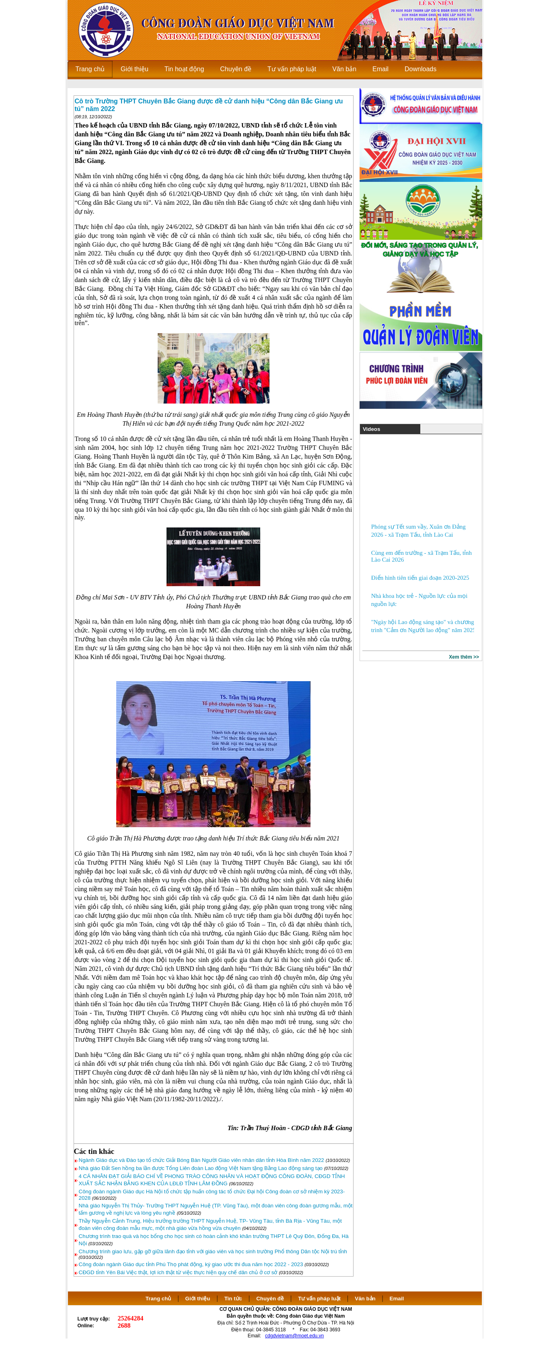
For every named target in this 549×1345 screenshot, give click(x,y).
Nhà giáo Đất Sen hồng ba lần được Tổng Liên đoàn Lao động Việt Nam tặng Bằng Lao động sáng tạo (201, 1168)
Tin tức (233, 1299)
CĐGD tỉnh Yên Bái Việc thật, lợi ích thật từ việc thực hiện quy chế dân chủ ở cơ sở (178, 1272)
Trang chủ (158, 1299)
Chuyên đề (270, 1299)
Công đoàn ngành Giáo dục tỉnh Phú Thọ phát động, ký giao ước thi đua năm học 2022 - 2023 (191, 1264)
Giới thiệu (197, 1299)
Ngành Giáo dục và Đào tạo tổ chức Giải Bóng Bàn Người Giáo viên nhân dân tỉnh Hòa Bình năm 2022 (201, 1160)
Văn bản (366, 1299)
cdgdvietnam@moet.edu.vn (294, 1336)
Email (397, 1299)
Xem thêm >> (464, 657)
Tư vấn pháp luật (319, 1299)
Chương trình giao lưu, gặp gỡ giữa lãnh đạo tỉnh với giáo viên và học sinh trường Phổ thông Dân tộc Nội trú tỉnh (213, 1251)
